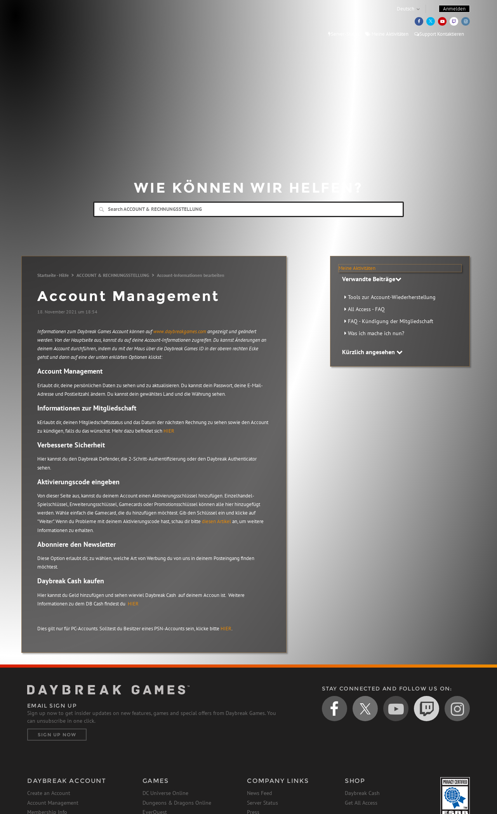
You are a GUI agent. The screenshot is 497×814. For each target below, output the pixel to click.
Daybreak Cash (362, 793)
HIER (168, 431)
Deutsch (405, 8)
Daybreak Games (62, 22)
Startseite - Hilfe (53, 275)
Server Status (262, 802)
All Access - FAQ (366, 309)
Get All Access (361, 802)
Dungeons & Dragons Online (176, 802)
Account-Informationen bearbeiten (190, 275)
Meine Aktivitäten (386, 34)
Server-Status (343, 34)
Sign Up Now (57, 734)
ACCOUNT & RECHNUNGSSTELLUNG (112, 275)
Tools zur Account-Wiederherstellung (392, 297)
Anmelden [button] (454, 8)
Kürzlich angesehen (372, 352)
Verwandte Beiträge (371, 279)
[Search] (248, 209)
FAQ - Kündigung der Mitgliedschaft (390, 321)
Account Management (52, 802)
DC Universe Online (165, 793)
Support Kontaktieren (439, 34)
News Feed (259, 793)
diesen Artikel (217, 521)
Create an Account (48, 793)
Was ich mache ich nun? (376, 333)
